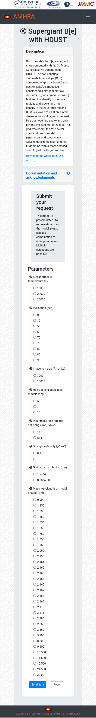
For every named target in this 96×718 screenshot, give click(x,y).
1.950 (40, 545)
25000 (41, 299)
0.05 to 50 (43, 480)
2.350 (40, 629)
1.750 (40, 533)
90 (38, 360)
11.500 (41, 658)
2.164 (40, 579)
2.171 (40, 612)
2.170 (40, 607)
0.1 (39, 453)
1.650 (40, 528)
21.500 (41, 669)
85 (38, 354)
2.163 (40, 573)
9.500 (40, 646)
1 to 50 (41, 474)
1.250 (40, 505)
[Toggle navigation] (88, 16)
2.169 (40, 601)
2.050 (40, 550)
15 (38, 412)
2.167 (40, 590)
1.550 (40, 522)
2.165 (40, 584)
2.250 (40, 624)
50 (38, 326)
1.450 (40, 516)
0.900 (40, 500)
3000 (40, 375)
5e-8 (40, 437)
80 (38, 349)
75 (38, 343)
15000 (41, 288)
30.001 (41, 675)
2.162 (40, 567)
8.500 (40, 641)
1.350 (40, 511)
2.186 (40, 618)
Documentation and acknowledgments (41, 175)
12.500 (41, 663)
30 (38, 320)
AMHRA (19, 17)
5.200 (40, 635)
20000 (41, 293)
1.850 (40, 539)
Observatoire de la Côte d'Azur (65, 714)
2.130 (40, 556)
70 (38, 337)
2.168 (40, 596)
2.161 (40, 562)
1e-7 (40, 432)
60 (38, 332)
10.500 (41, 652)
